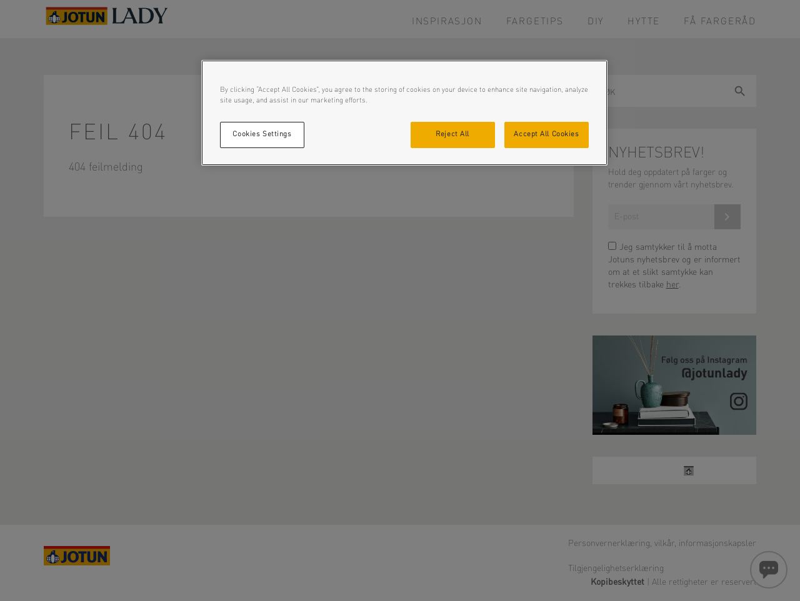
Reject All (452, 134)
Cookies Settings (261, 134)
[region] (404, 113)
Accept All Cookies (546, 134)
